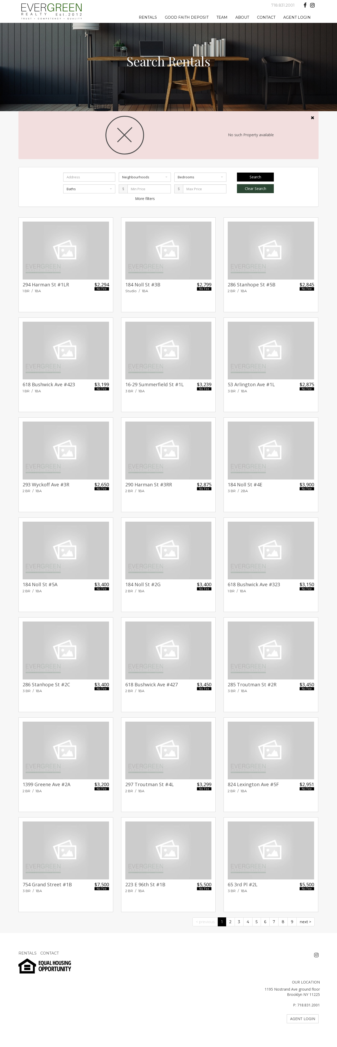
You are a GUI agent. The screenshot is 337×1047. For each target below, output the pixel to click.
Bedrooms (200, 177)
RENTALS (148, 17)
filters (150, 198)
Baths (89, 189)
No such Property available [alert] (168, 135)
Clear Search (255, 188)
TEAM (221, 17)
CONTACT (266, 17)
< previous (205, 921)
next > (305, 921)
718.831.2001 (283, 5)
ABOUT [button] (242, 17)
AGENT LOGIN (297, 17)
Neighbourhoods (144, 177)
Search (255, 176)
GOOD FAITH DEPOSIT (187, 17)
